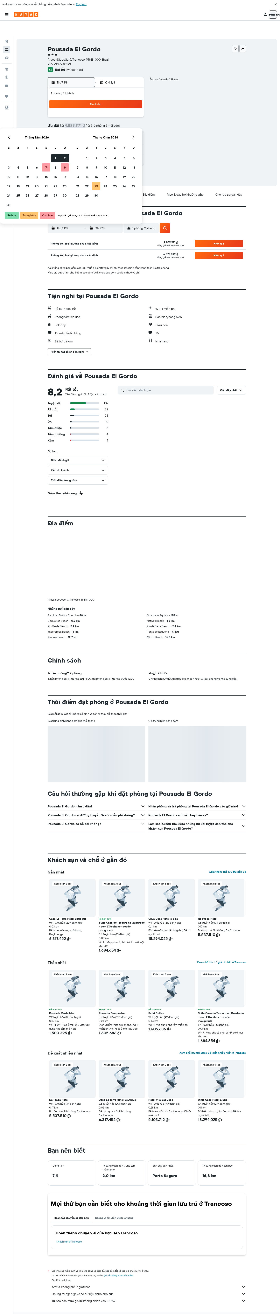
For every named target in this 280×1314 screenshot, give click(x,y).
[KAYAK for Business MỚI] (7, 70)
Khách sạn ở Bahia (149, 1305)
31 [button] (77, 150)
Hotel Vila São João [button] (160, 1084)
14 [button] (115, 122)
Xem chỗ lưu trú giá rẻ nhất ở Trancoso (221, 947)
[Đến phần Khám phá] (7, 54)
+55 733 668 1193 (59, 49)
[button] (275, 4)
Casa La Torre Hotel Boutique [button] (67, 903)
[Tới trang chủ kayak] (26, 14)
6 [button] (106, 113)
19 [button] (96, 131)
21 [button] (115, 131)
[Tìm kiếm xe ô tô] (7, 43)
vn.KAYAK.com (55, 1305)
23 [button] (133, 131)
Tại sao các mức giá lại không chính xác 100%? (149, 1285)
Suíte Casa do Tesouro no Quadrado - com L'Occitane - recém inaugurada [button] (122, 911)
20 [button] (106, 131)
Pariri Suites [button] (156, 998)
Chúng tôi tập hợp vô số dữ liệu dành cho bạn (149, 1278)
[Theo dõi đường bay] (7, 62)
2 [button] (134, 103)
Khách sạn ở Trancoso (69, 1226)
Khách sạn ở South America (97, 1305)
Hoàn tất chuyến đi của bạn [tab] (71, 1202)
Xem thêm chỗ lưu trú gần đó (227, 856)
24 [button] (77, 141)
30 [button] (134, 141)
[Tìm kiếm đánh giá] (169, 375)
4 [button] (87, 113)
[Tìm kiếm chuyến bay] (7, 26)
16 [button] (133, 122)
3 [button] (78, 113)
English (81, 4)
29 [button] (124, 141)
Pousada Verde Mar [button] (61, 998)
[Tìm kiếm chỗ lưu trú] (7, 34)
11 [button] (87, 122)
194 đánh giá (74, 54)
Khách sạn (72, 1305)
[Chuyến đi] (7, 81)
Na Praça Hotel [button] (207, 903)
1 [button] (124, 103)
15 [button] (124, 122)
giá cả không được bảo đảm (118, 1260)
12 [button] (96, 122)
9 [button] (134, 113)
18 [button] (87, 131)
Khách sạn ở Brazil (125, 1305)
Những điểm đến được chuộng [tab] (114, 1202)
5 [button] (96, 113)
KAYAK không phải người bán (149, 1271)
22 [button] (124, 131)
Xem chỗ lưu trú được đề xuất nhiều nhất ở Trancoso (212, 1037)
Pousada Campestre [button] (112, 998)
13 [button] (105, 122)
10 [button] (77, 122)
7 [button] (115, 113)
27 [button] (105, 141)
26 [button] (96, 141)
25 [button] (87, 141)
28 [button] (115, 141)
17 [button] (77, 131)
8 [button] (124, 113)
